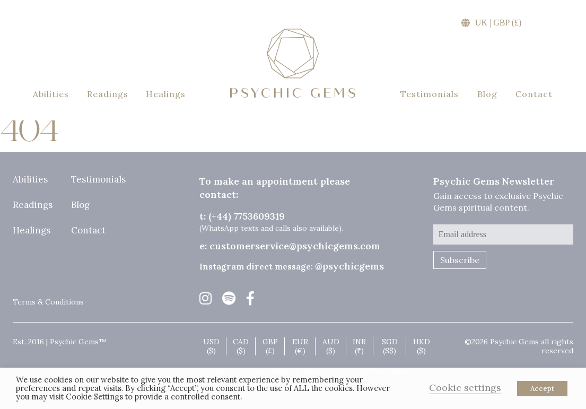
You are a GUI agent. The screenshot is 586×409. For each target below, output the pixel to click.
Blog (487, 94)
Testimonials (429, 94)
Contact (534, 94)
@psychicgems (349, 266)
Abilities (51, 94)
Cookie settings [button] (465, 387)
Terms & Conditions (48, 302)
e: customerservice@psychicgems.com (289, 246)
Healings (166, 94)
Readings (107, 94)
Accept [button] (542, 388)
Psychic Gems (292, 63)
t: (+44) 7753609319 (242, 216)
